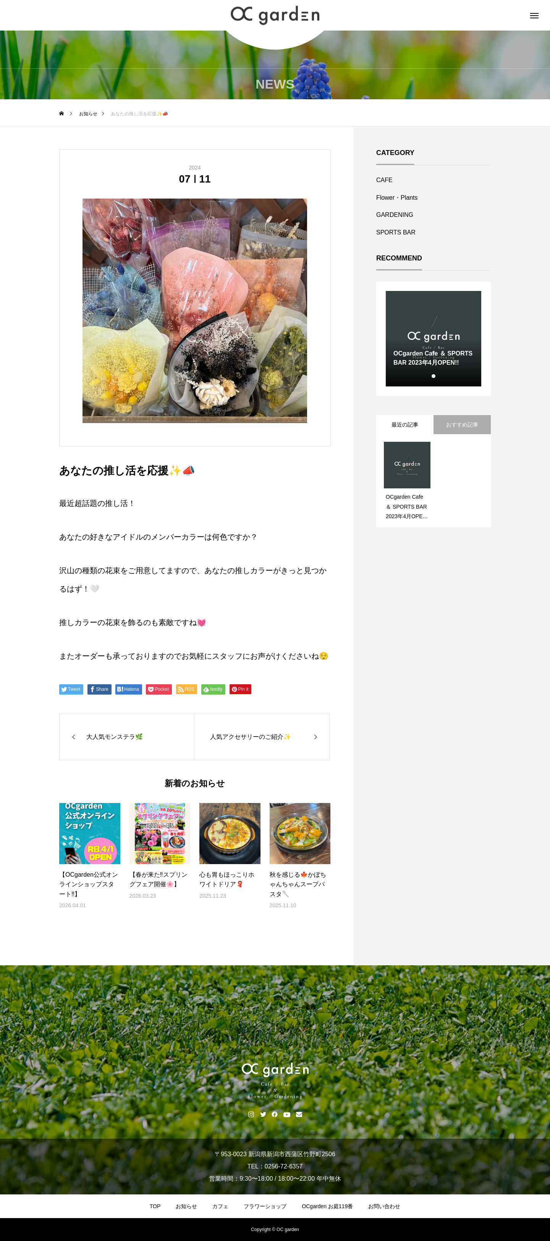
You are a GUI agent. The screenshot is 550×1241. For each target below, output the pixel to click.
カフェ (220, 1206)
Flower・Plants (396, 197)
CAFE (384, 180)
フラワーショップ (265, 1206)
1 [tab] (434, 376)
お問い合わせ (384, 1206)
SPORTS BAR (396, 232)
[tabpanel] (433, 338)
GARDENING (394, 215)
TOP (155, 1206)
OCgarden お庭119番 (327, 1206)
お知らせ (186, 1206)
